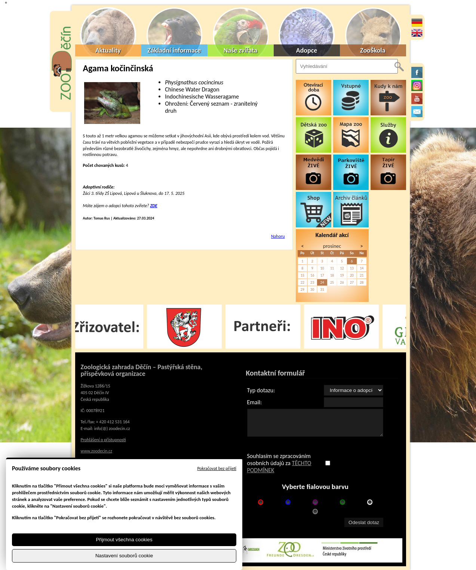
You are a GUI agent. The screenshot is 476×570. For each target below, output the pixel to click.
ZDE (153, 205)
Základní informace (174, 50)
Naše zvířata (241, 50)
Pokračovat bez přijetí (216, 468)
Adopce (306, 50)
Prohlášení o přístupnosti (103, 439)
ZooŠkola (372, 50)
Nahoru (278, 236)
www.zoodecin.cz (97, 451)
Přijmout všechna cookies (124, 539)
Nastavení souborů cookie (124, 555)
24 (322, 282)
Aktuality (108, 50)
